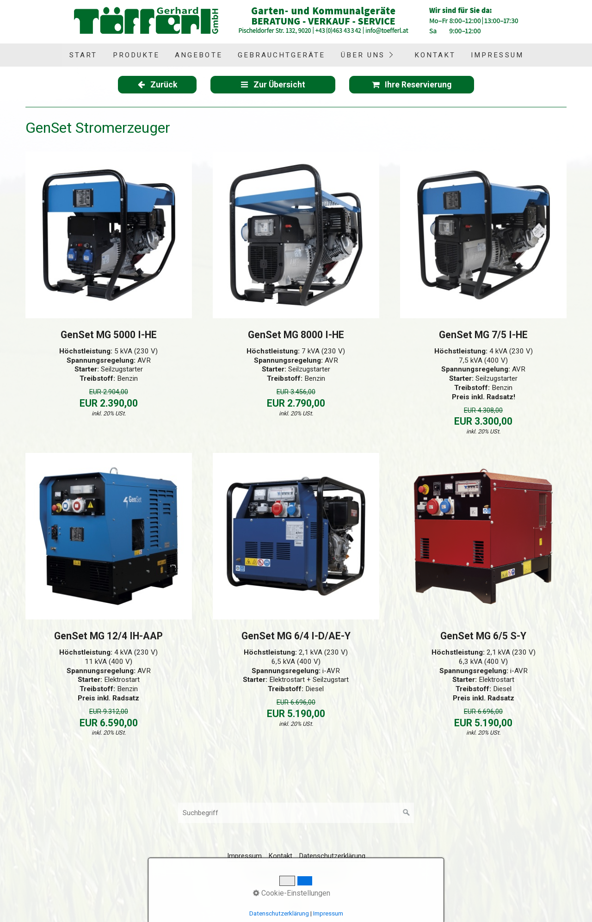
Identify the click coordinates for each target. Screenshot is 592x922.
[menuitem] (83, 55)
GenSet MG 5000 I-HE (109, 334)
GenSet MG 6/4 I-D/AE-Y (296, 636)
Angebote (198, 55)
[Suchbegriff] (296, 813)
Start (83, 55)
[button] (157, 84)
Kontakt (435, 55)
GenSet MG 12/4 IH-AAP (108, 636)
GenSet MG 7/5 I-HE (483, 334)
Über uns (363, 55)
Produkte (136, 55)
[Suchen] (406, 813)
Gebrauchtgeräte (282, 55)
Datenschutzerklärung (332, 856)
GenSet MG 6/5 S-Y (483, 636)
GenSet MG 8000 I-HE (296, 334)
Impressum (497, 55)
